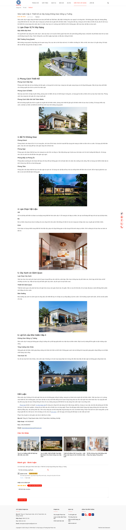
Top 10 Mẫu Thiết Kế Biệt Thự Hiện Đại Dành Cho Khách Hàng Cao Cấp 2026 (51, 455)
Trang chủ (35, 3)
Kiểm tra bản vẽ (72, 523)
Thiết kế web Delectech (104, 527)
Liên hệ (92, 3)
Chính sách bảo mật (59, 521)
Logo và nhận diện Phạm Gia (60, 517)
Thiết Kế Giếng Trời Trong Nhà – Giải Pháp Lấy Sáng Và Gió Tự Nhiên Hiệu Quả (74, 455)
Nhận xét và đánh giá (24, 482)
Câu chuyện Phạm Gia (59, 514)
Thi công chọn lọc (72, 517)
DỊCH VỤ (70, 509)
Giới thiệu (45, 3)
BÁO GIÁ (61, 3)
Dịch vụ (53, 3)
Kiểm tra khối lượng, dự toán (74, 520)
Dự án (69, 3)
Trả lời (21, 477)
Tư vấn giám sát (72, 514)
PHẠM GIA (56, 509)
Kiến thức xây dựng (80, 3)
